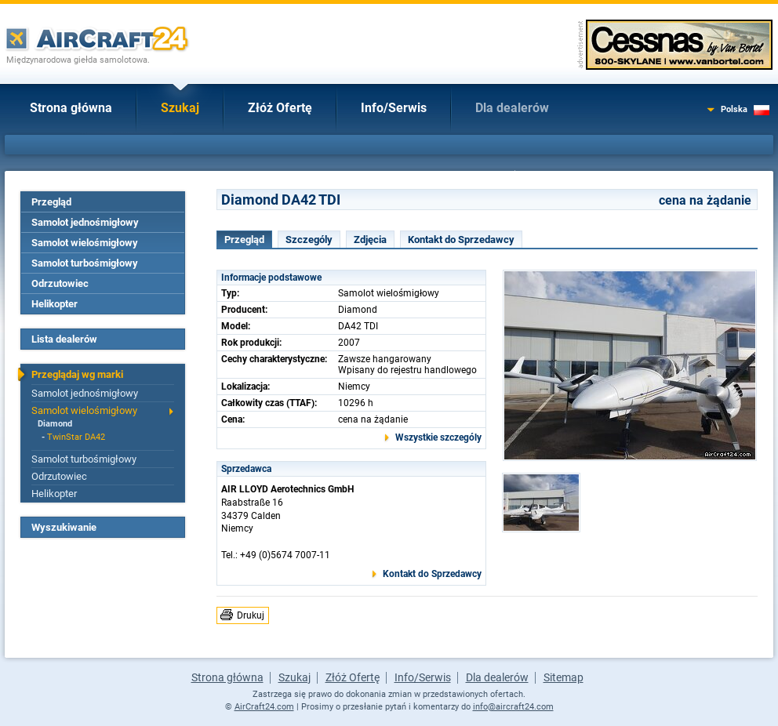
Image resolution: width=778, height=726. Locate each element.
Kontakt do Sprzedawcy (461, 239)
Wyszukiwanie (63, 527)
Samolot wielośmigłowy (84, 243)
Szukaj (180, 107)
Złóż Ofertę (280, 107)
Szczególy (309, 239)
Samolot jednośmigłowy (85, 222)
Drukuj (250, 615)
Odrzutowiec (60, 283)
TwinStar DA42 (76, 437)
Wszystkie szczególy (438, 437)
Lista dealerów (64, 339)
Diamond (55, 424)
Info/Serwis (394, 107)
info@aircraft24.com (513, 707)
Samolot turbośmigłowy (84, 263)
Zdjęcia (370, 239)
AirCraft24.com (264, 707)
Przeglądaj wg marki (77, 374)
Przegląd (51, 202)
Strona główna (71, 107)
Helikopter (54, 304)
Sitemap (564, 677)
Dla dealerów (512, 107)
